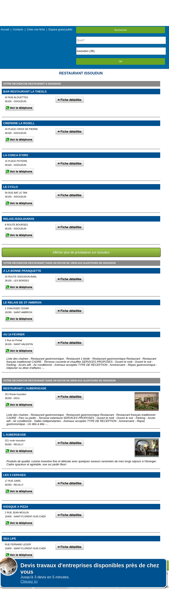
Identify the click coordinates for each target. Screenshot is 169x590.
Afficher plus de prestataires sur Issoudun (81, 252)
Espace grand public (60, 29)
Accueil (5, 29)
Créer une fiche (36, 29)
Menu (84, 3)
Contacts (18, 29)
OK (120, 61)
